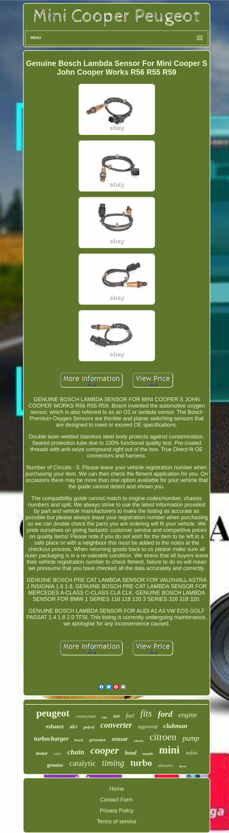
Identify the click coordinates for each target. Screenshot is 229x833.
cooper (104, 750)
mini (169, 750)
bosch (79, 740)
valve (57, 754)
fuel (130, 715)
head (131, 752)
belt (116, 716)
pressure (97, 739)
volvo (191, 753)
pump (190, 738)
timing (113, 763)
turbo (141, 763)
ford (165, 714)
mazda (148, 753)
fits (146, 713)
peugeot (52, 713)
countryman (86, 716)
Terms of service (116, 821)
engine (188, 715)
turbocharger (51, 738)
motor (42, 753)
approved (147, 727)
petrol (88, 727)
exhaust (55, 726)
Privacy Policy (117, 811)
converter (116, 725)
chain (75, 752)
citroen (163, 736)
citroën (139, 741)
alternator (165, 765)
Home (116, 789)
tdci (74, 727)
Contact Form (116, 800)
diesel (182, 766)
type (104, 717)
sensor (120, 739)
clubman (175, 726)
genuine (55, 765)
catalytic (82, 763)
